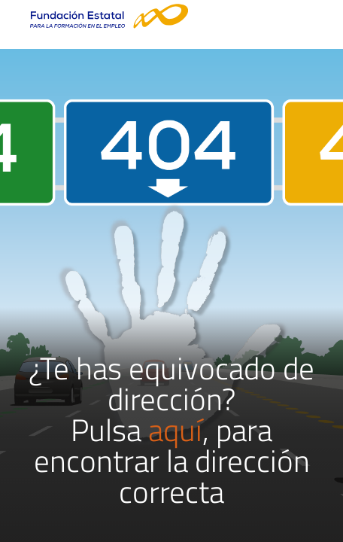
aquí (175, 429)
